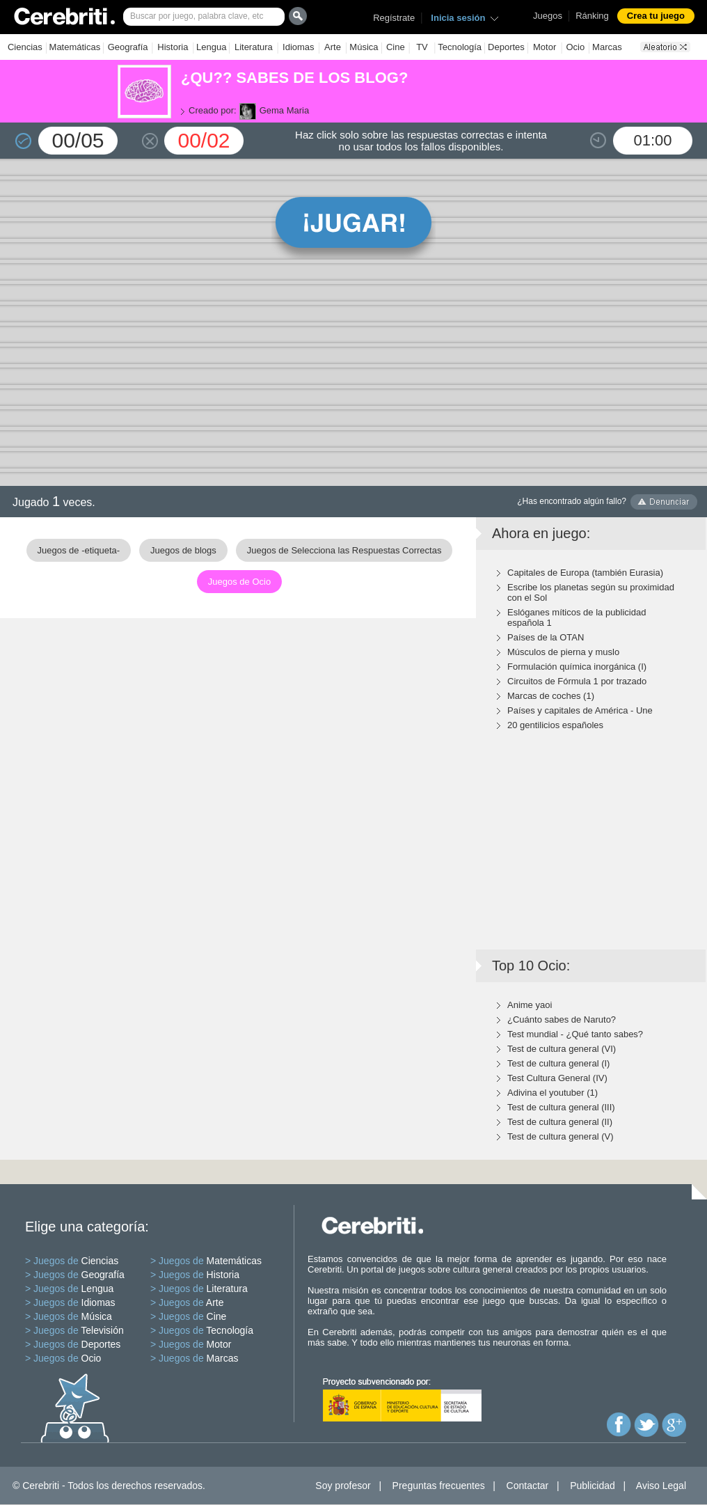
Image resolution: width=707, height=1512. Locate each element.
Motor (544, 47)
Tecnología (460, 47)
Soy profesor (342, 1485)
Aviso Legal (661, 1485)
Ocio (575, 47)
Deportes (506, 47)
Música (363, 47)
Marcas (607, 47)
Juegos (547, 15)
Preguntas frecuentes (438, 1485)
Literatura (254, 47)
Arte (332, 47)
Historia (172, 47)
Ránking (592, 15)
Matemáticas (75, 47)
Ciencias (25, 47)
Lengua (211, 47)
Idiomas (299, 47)
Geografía (128, 47)
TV (422, 47)
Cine (395, 47)
